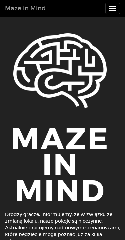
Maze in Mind (25, 8)
